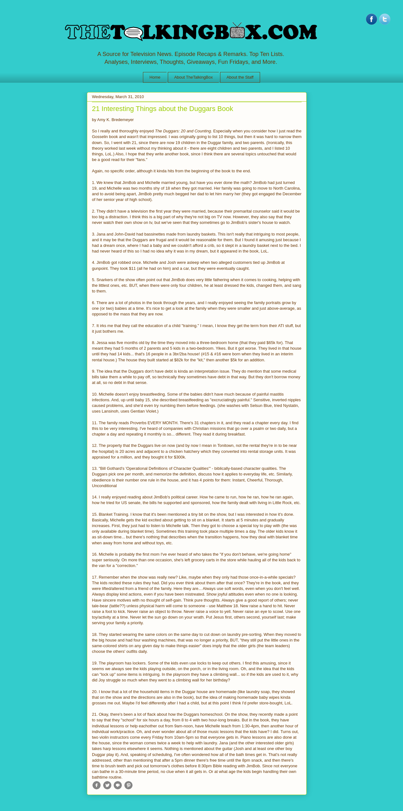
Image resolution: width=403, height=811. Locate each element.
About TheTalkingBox (193, 77)
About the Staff (239, 77)
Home (155, 77)
